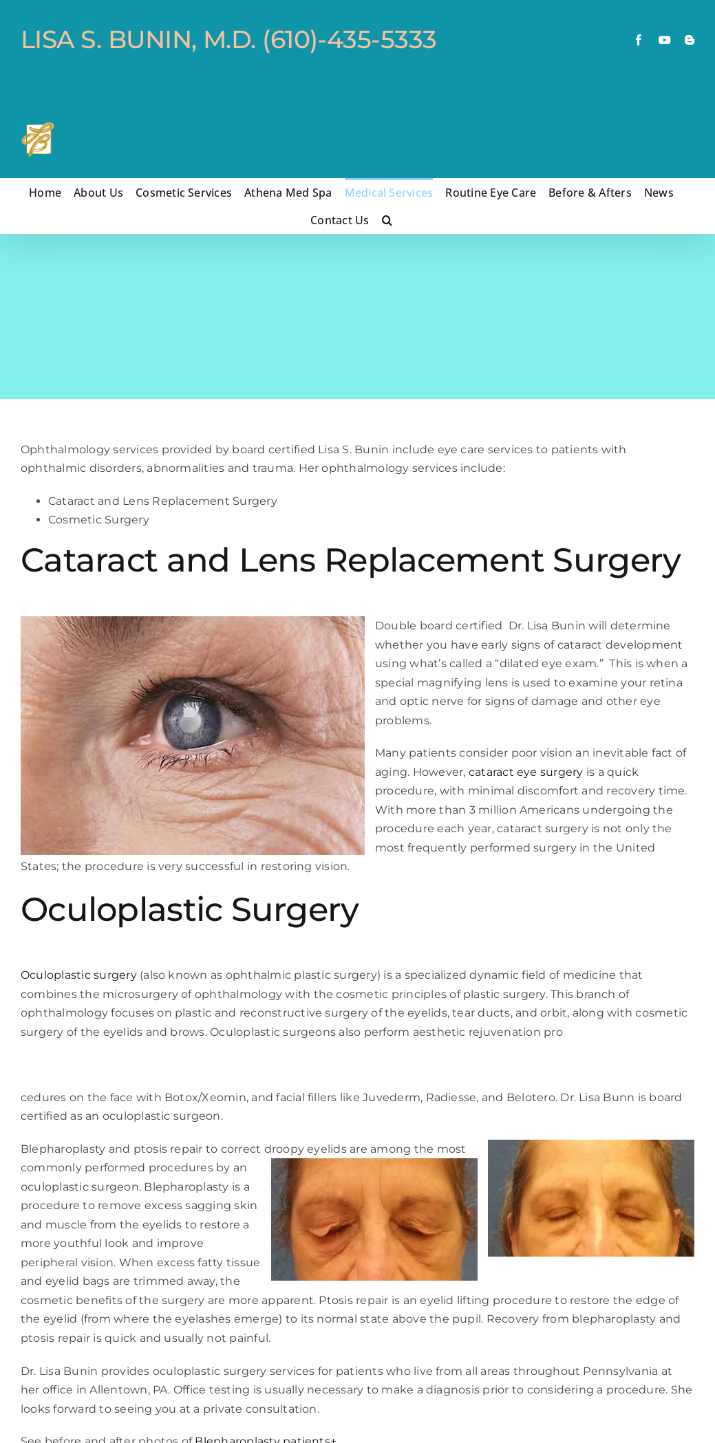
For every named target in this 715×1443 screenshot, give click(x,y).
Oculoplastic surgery (79, 974)
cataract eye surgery (526, 772)
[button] (387, 219)
